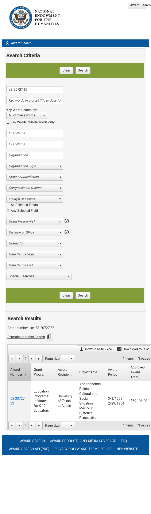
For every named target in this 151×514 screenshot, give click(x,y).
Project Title (88, 372)
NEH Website (127, 449)
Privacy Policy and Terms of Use (83, 449)
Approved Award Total (138, 372)
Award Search (21, 43)
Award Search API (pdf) (29, 449)
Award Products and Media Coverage (83, 441)
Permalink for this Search (26, 337)
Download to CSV (133, 349)
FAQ (124, 441)
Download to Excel (96, 349)
